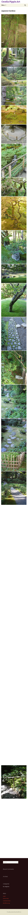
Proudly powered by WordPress (14, 912)
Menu (3, 5)
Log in (4, 896)
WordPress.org (6, 903)
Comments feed (6, 900)
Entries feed (6, 898)
